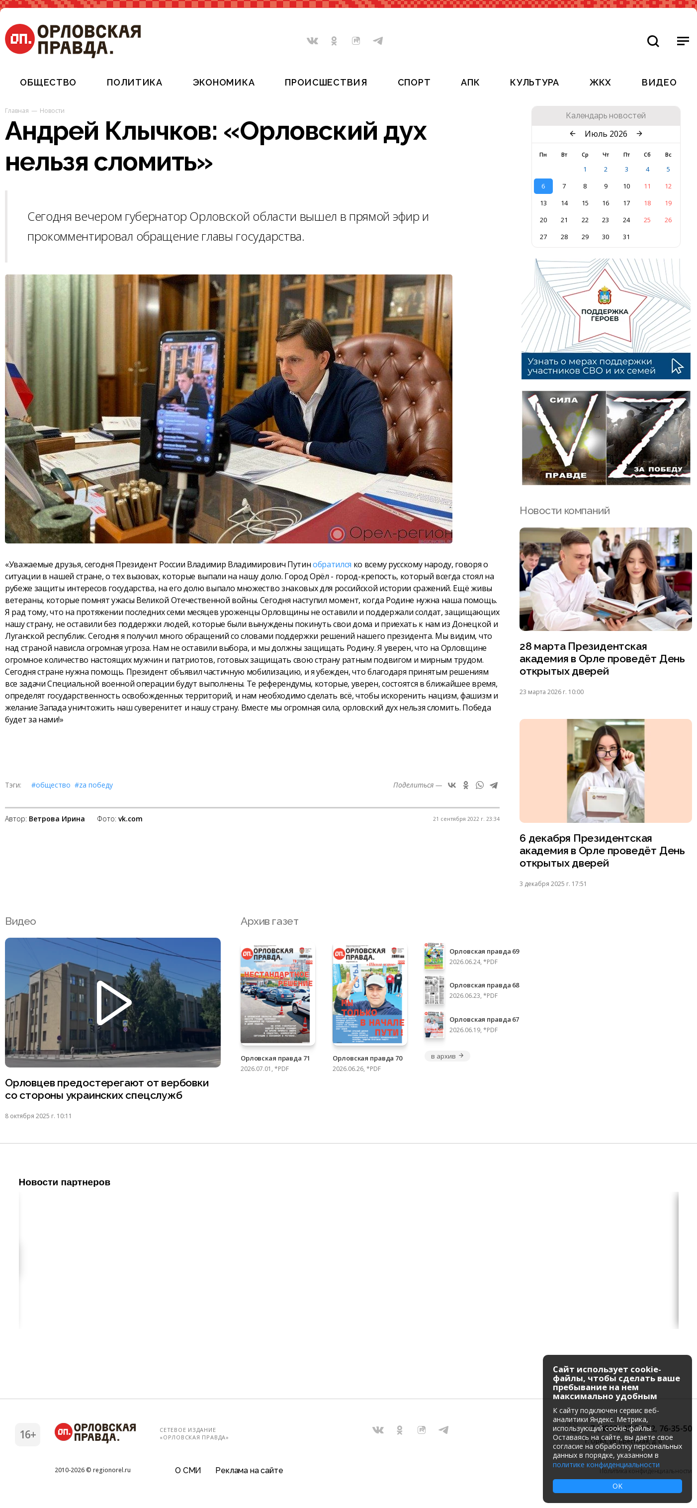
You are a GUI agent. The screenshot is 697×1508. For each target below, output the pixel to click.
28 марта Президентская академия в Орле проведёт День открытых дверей (602, 658)
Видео (659, 82)
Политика (135, 82)
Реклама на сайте (249, 1470)
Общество (48, 82)
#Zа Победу (94, 785)
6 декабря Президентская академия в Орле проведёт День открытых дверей (602, 850)
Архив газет (269, 921)
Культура (534, 82)
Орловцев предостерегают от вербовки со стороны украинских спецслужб (107, 1088)
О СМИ (188, 1470)
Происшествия (326, 82)
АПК (470, 82)
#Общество (51, 785)
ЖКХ (600, 82)
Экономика (224, 82)
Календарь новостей (606, 116)
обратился (332, 564)
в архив (447, 1056)
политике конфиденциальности (606, 1464)
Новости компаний (565, 510)
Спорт (414, 82)
